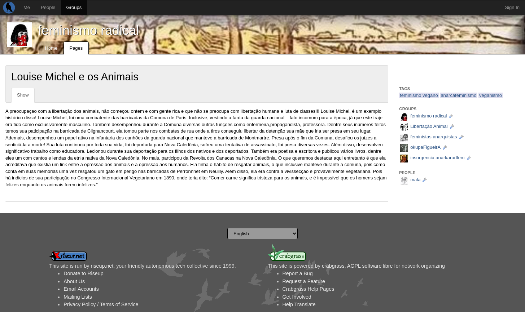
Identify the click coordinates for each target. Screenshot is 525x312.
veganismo (490, 95)
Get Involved (297, 297)
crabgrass (333, 266)
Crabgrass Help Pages (308, 289)
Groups (74, 7)
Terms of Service (119, 304)
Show (23, 95)
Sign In (512, 7)
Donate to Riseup (83, 273)
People (48, 7)
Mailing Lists (78, 297)
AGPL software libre (370, 266)
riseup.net (102, 266)
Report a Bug (298, 273)
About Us (74, 281)
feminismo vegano (419, 95)
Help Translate (299, 304)
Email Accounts (81, 289)
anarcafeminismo (458, 95)
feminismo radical (88, 30)
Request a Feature (304, 281)
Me (26, 7)
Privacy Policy (80, 304)
